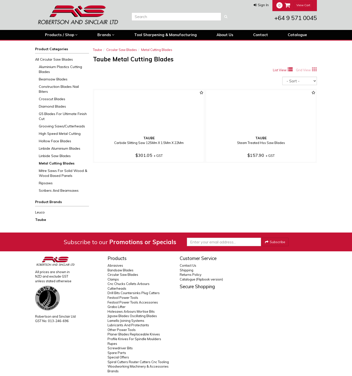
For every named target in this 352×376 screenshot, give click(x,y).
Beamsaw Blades (53, 79)
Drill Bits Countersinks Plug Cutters (134, 293)
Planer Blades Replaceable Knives (134, 334)
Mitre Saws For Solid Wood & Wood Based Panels (63, 173)
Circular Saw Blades (121, 50)
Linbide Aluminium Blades (59, 148)
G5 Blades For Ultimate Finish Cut (63, 116)
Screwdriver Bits (120, 348)
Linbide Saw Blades (55, 156)
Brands (105, 35)
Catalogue (297, 34)
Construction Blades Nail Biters (59, 89)
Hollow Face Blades (55, 141)
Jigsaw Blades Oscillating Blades (132, 316)
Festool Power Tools (123, 298)
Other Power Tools (122, 330)
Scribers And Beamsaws (59, 190)
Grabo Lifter (117, 307)
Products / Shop (61, 35)
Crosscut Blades (52, 99)
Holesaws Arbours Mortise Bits (131, 311)
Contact (260, 34)
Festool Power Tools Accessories (133, 302)
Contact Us (188, 265)
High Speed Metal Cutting (60, 133)
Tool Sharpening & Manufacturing (165, 34)
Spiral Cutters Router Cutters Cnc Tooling (138, 362)
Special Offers (118, 357)
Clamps (113, 279)
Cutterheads (117, 288)
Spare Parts (117, 353)
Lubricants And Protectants (128, 325)
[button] (261, 5)
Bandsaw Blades (120, 270)
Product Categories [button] (51, 49)
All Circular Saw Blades (54, 59)
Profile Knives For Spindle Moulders (134, 339)
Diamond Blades (52, 106)
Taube (40, 219)
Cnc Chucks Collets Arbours (129, 284)
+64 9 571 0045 (295, 18)
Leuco (40, 212)
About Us (225, 34)
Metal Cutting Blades (56, 163)
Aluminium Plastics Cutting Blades (60, 69)
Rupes (112, 344)
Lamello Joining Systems (126, 321)
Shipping (186, 270)
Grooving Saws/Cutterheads (62, 126)
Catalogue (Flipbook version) (201, 279)
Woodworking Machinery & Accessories (138, 366)
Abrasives (115, 265)
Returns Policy (190, 275)
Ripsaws (46, 183)
